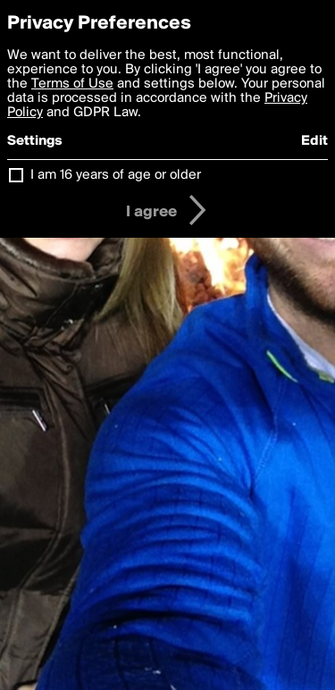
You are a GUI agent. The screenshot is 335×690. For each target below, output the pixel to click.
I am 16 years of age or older (115, 175)
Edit (314, 141)
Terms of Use (72, 84)
